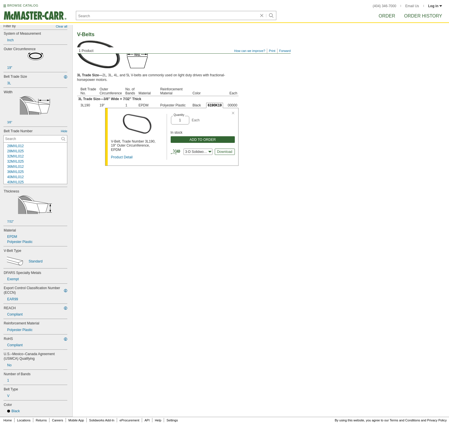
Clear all (61, 26)
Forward (285, 50)
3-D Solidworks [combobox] (198, 152)
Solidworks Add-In (101, 420)
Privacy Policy (437, 420)
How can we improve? (249, 50)
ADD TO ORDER (203, 140)
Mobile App (76, 420)
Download (224, 152)
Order (387, 15)
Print (272, 50)
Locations (24, 420)
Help (158, 420)
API (147, 420)
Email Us (412, 6)
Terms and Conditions (405, 420)
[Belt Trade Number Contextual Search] (35, 139)
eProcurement (129, 420)
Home (7, 420)
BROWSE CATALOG (22, 5)
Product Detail (122, 157)
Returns (41, 420)
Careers (57, 420)
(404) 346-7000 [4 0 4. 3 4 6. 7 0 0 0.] (384, 6)
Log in (435, 6)
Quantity (179, 114)
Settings (172, 420)
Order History (423, 15)
